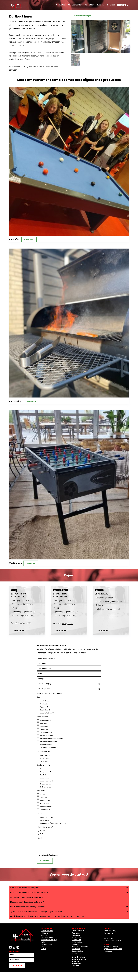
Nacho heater (45, 810)
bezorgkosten (25, 623)
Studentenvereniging (49, 940)
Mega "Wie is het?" (47, 713)
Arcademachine (46, 745)
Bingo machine (45, 784)
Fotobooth (44, 704)
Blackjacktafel (45, 758)
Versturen (44, 861)
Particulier (43, 834)
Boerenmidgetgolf (47, 817)
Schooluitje (45, 935)
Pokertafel (44, 761)
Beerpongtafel (45, 772)
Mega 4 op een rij (46, 781)
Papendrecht (77, 937)
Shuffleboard (45, 710)
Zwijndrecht (76, 940)
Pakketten (89, 5)
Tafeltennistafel (46, 733)
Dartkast (43, 769)
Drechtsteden (77, 951)
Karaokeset (44, 730)
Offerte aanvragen (83, 15)
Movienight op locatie (48, 748)
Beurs (43, 946)
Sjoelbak (43, 775)
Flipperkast (44, 707)
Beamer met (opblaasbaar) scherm (53, 823)
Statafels (43, 798)
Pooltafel (43, 724)
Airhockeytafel (45, 720)
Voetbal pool (44, 701)
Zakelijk (42, 831)
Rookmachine (45, 801)
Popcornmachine (46, 807)
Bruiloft (43, 942)
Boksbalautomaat (46, 736)
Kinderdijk (75, 944)
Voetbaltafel (44, 727)
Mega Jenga (44, 778)
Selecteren (19, 630)
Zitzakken (43, 794)
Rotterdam (76, 933)
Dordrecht (76, 935)
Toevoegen (29, 239)
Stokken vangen (46, 787)
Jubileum (44, 933)
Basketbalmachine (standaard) (52, 739)
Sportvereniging (47, 937)
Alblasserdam (77, 942)
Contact (111, 5)
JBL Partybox (44, 804)
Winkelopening (46, 944)
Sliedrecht (76, 949)
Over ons (101, 5)
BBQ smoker (44, 820)
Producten (60, 5)
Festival (43, 949)
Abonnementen (75, 5)
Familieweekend (47, 931)
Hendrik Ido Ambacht (80, 946)
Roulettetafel (45, 755)
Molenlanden (77, 953)
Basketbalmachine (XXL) (49, 742)
